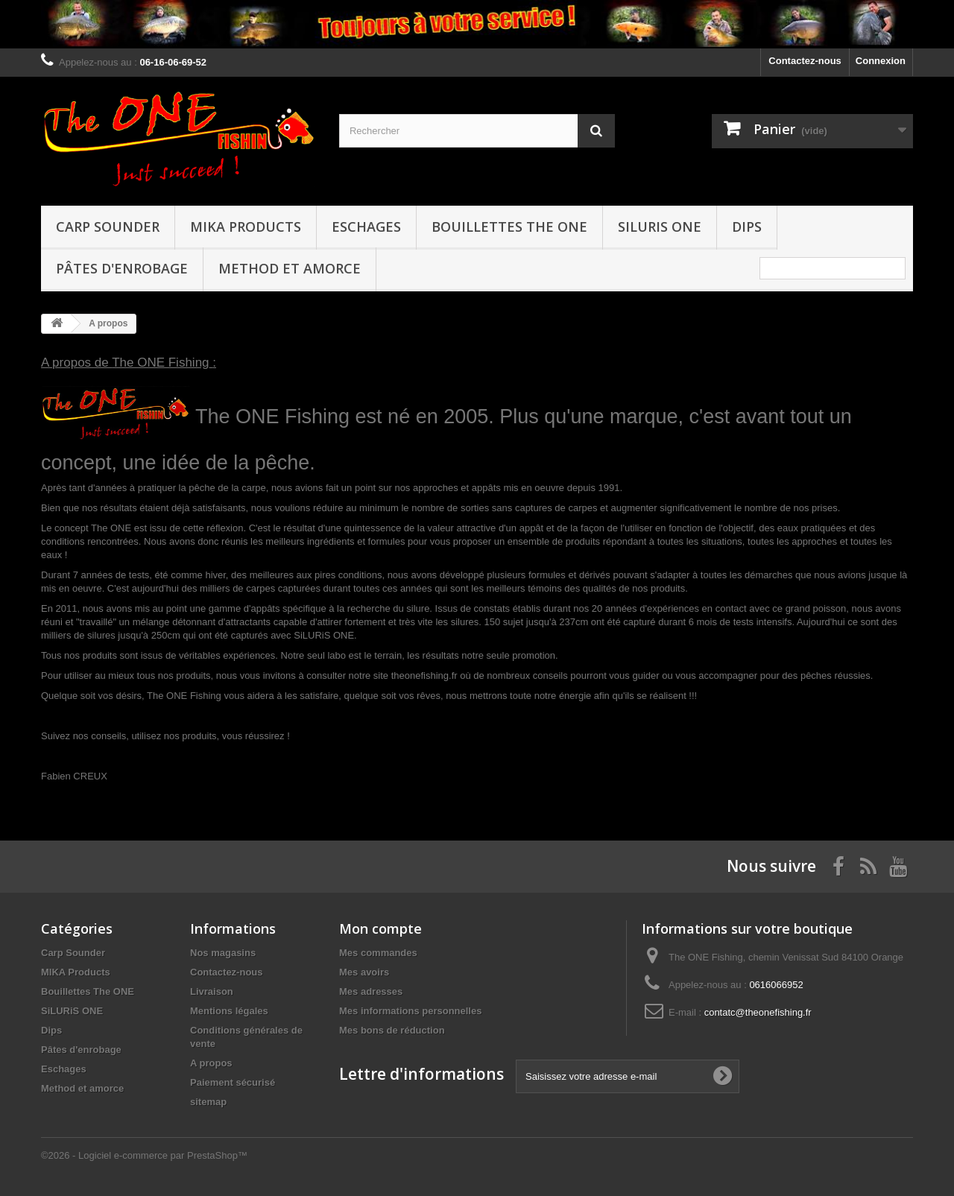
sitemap (208, 1101)
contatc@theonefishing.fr (758, 1012)
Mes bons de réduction (392, 1030)
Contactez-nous (804, 60)
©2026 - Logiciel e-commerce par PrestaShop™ (144, 1155)
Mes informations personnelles (410, 1010)
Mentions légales (229, 1010)
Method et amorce (289, 268)
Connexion (881, 60)
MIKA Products (245, 226)
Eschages (366, 226)
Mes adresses (370, 991)
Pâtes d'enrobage (122, 268)
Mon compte (380, 928)
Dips (747, 226)
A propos (211, 1063)
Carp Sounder (107, 226)
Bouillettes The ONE (509, 226)
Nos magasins (223, 952)
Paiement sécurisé (232, 1082)
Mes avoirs (364, 972)
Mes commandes (378, 952)
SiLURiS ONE (659, 226)
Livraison (211, 991)
